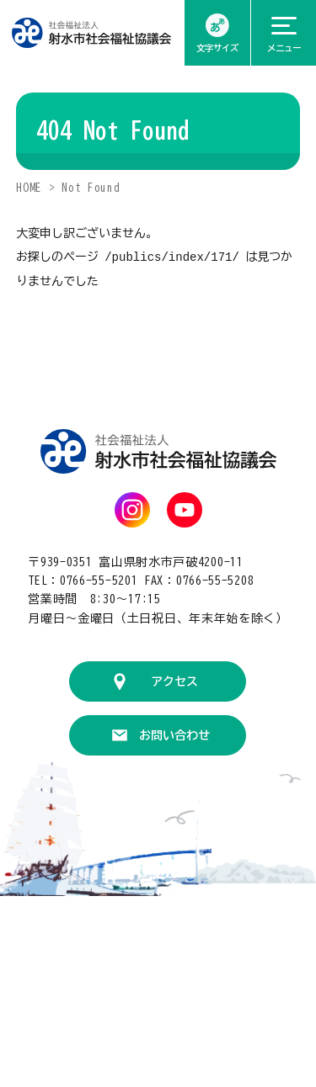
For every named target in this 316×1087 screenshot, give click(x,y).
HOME (29, 188)
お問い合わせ (174, 734)
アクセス (174, 681)
